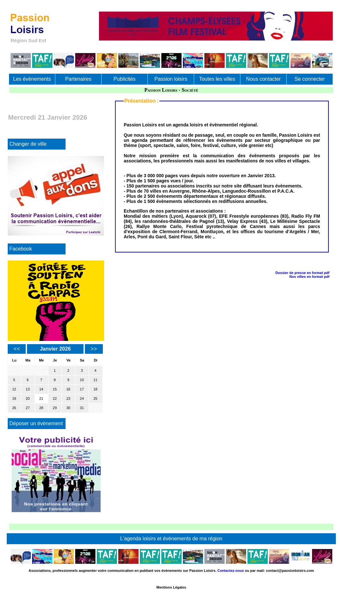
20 (28, 398)
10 (82, 380)
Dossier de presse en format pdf (302, 273)
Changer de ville (28, 144)
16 (68, 389)
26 (14, 408)
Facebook (20, 249)
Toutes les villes (217, 79)
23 (68, 398)
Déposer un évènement (36, 423)
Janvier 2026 (55, 349)
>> (94, 349)
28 (41, 408)
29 (55, 408)
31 (82, 408)
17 (82, 389)
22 (55, 398)
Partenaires (78, 79)
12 (14, 389)
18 (95, 389)
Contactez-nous (230, 570)
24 (82, 398)
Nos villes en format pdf (309, 277)
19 (14, 398)
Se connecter (310, 79)
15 (55, 389)
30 (68, 408)
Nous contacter (263, 79)
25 (95, 398)
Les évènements (32, 79)
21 (41, 398)
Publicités (124, 79)
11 (95, 380)
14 (41, 389)
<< (16, 349)
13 (28, 389)
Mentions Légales (171, 587)
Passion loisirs (170, 79)
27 (28, 408)
